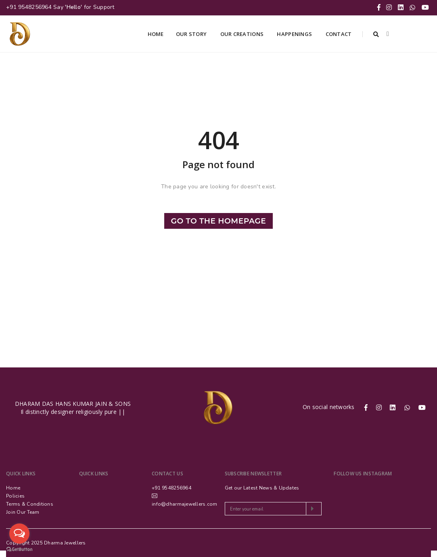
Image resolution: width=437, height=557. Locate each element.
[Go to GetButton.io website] (19, 548)
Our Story (192, 34)
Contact (339, 34)
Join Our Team (23, 512)
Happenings (295, 34)
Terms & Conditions (29, 504)
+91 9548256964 (29, 7)
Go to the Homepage (218, 221)
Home (156, 34)
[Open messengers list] (19, 533)
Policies (15, 496)
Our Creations (242, 34)
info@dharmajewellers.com (184, 504)
